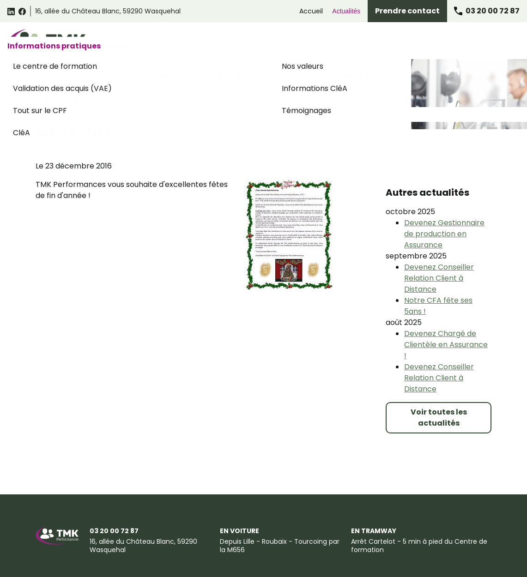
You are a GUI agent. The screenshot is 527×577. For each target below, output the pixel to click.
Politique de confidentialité (238, 532)
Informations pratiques (476, 42)
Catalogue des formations (141, 42)
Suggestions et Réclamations (404, 532)
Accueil (311, 11)
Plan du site (53, 549)
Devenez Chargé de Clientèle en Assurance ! (446, 293)
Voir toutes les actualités (439, 366)
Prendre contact (407, 11)
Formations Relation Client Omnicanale (257, 42)
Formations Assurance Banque (379, 42)
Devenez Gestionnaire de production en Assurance (444, 182)
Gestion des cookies (318, 532)
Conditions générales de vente (143, 532)
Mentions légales (61, 532)
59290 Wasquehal (108, 11)
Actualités (346, 11)
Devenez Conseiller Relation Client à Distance (439, 226)
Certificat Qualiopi (110, 549)
